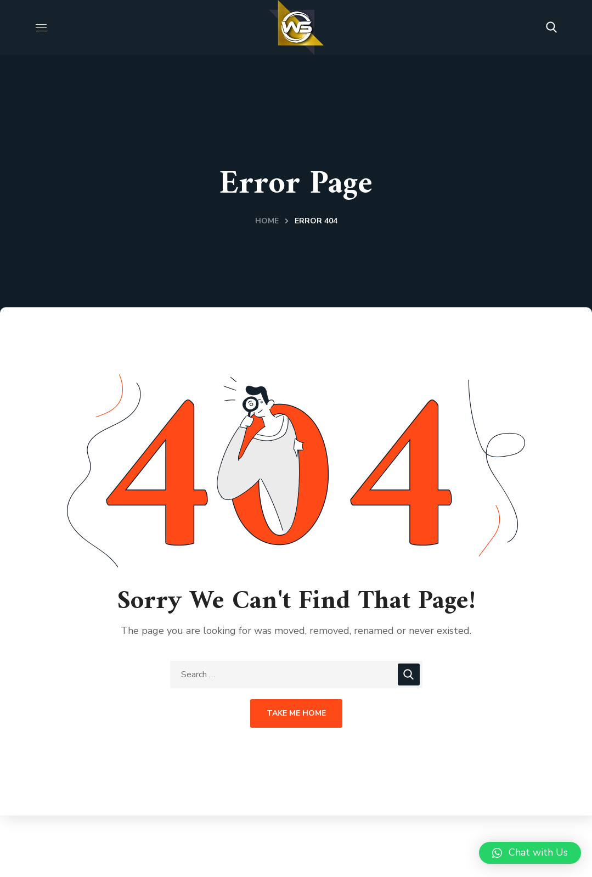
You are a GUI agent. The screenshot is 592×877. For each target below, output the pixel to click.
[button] (551, 27)
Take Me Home (296, 713)
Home (267, 221)
